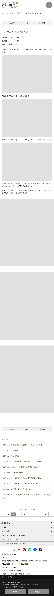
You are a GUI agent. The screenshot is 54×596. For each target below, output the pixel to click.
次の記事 (42, 23)
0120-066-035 (11, 564)
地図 (46, 561)
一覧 (26, 23)
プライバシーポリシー (25, 584)
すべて (4, 44)
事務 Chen (13, 44)
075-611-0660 (23, 564)
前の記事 (12, 23)
